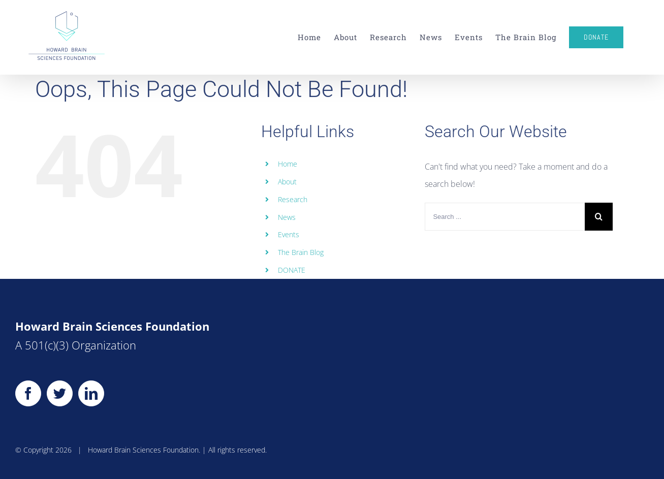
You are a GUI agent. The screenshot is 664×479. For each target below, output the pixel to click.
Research (292, 199)
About (287, 181)
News (287, 217)
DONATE (291, 270)
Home (287, 164)
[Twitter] (60, 393)
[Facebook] (28, 393)
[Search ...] (505, 217)
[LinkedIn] (91, 393)
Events (288, 234)
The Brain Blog (301, 252)
